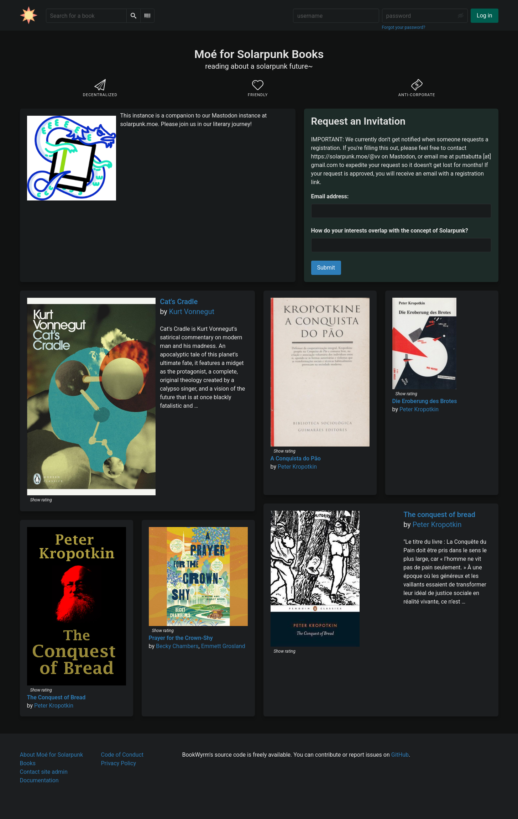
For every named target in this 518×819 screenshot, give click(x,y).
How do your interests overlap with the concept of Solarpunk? (389, 230)
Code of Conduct (122, 754)
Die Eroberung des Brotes (424, 401)
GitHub (400, 754)
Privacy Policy (118, 763)
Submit (326, 267)
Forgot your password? (403, 27)
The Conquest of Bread (56, 697)
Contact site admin (44, 771)
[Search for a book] (86, 16)
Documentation (39, 780)
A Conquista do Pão (296, 458)
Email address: (330, 196)
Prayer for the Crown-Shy (181, 638)
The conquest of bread (439, 514)
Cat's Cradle (179, 301)
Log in (484, 15)
